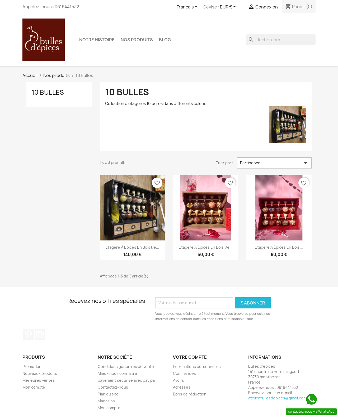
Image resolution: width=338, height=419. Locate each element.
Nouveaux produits (39, 373)
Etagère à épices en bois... (279, 247)
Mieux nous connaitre (117, 373)
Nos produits (137, 40)
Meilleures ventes (38, 380)
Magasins (106, 400)
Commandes (184, 373)
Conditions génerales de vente (126, 366)
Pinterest (28, 334)
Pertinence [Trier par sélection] (274, 163)
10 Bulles (48, 92)
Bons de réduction (189, 394)
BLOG (165, 40)
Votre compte (190, 357)
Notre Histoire (97, 40)
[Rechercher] (281, 39)
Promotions (33, 366)
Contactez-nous (113, 387)
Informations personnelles (197, 366)
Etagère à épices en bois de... (132, 247)
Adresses (181, 387)
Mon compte (33, 387)
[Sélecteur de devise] (229, 7)
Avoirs (178, 380)
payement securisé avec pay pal (127, 380)
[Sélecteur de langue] (188, 7)
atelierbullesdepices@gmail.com (277, 397)
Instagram (40, 334)
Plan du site (108, 394)
